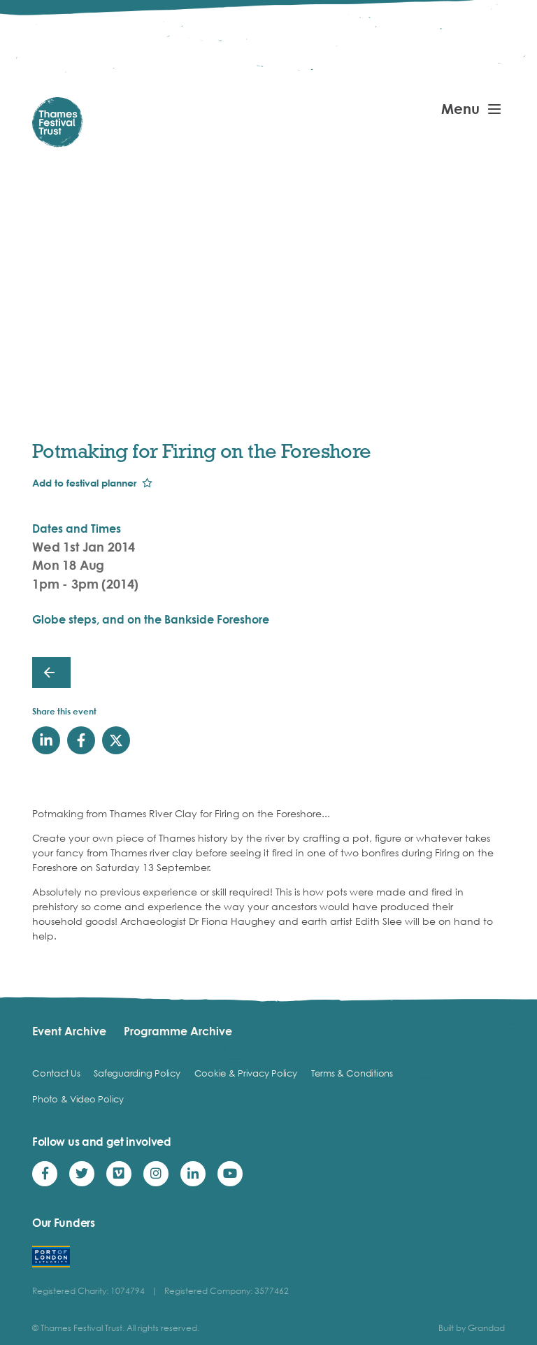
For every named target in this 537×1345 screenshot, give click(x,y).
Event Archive (69, 1031)
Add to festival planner (84, 483)
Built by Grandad (471, 1328)
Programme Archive (178, 1031)
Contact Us (56, 1073)
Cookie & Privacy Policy (245, 1073)
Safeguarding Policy (137, 1073)
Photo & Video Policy (78, 1099)
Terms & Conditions (352, 1073)
